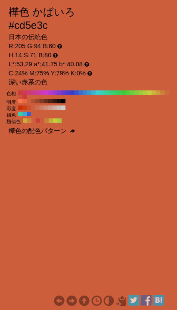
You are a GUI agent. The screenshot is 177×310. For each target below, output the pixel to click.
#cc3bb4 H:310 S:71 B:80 (42, 92)
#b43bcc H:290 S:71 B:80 (50, 92)
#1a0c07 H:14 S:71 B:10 (59, 101)
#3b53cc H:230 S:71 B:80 (76, 92)
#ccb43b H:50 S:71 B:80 (154, 92)
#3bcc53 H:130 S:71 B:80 (119, 92)
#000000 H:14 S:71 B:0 (63, 101)
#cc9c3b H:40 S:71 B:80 (158, 92)
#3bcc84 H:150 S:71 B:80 (111, 92)
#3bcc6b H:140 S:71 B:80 (115, 92)
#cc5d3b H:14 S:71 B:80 (29, 101)
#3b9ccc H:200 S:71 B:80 (89, 92)
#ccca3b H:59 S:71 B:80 (55, 120)
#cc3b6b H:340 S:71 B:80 (29, 92)
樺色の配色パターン (42, 130)
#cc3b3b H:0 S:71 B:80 (24, 97)
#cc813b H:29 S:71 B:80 (46, 120)
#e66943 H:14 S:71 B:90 (24, 101)
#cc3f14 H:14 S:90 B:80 (24, 107)
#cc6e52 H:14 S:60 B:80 (37, 107)
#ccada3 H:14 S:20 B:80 (55, 107)
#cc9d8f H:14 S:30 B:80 (50, 107)
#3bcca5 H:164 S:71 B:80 (20, 114)
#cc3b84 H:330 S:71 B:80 (33, 92)
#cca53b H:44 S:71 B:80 (51, 120)
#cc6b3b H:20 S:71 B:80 (167, 92)
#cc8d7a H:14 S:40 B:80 (46, 107)
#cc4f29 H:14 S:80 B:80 (29, 107)
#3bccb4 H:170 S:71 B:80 (102, 92)
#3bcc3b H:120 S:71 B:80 (123, 92)
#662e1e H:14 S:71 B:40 (46, 101)
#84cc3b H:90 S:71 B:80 (136, 92)
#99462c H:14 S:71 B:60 (37, 101)
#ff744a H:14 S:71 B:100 (20, 101)
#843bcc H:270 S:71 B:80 (59, 92)
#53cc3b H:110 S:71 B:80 (128, 92)
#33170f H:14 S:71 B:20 (55, 101)
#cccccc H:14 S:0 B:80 (63, 107)
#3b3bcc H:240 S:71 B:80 (72, 92)
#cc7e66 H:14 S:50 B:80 (42, 107)
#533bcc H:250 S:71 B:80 (67, 92)
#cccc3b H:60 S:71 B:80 (149, 92)
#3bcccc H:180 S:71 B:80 (98, 92)
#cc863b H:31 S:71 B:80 (29, 120)
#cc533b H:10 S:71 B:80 (20, 97)
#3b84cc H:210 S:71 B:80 (85, 92)
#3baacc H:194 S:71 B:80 (24, 114)
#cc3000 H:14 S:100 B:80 (20, 107)
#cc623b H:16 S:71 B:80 (33, 120)
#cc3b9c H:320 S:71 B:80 (37, 92)
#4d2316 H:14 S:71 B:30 (50, 101)
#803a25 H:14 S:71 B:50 (42, 101)
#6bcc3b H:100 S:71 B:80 (132, 92)
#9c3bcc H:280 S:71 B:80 (55, 92)
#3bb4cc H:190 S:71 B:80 (93, 92)
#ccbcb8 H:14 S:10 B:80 (59, 107)
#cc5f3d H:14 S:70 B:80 (33, 107)
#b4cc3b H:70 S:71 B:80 (145, 92)
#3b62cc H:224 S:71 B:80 (29, 114)
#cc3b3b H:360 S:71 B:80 (20, 92)
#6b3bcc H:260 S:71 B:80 (63, 92)
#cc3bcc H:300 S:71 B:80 (46, 92)
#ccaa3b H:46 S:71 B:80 (25, 120)
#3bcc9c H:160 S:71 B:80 (106, 92)
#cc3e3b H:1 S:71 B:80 (38, 120)
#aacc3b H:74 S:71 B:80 (59, 120)
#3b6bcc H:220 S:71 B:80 (80, 92)
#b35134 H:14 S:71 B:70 (33, 101)
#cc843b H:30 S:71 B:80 (162, 92)
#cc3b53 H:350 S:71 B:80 (24, 92)
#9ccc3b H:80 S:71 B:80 (141, 92)
